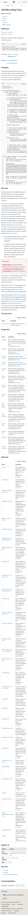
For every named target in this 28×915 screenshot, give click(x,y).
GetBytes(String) (5, 598)
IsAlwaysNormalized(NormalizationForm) (8, 814)
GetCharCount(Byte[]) (7, 623)
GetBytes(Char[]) (5, 561)
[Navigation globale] (1, 2)
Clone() (3, 467)
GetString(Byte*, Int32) (7, 779)
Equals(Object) (5, 479)
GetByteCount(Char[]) (7, 501)
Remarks (4, 20)
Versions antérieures (5, 904)
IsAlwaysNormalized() (6, 799)
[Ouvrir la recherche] (18, 2)
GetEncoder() (5, 708)
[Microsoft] (14, 2)
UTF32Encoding (17, 227)
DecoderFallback (21, 301)
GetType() (4, 793)
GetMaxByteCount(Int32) (7, 728)
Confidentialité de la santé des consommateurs (12, 908)
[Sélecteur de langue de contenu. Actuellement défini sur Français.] (4, 891)
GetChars (17, 289)
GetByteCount (7, 275)
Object (9, 54)
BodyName (4, 339)
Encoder (6, 872)
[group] (14, 48)
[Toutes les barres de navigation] (2, 5)
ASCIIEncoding (7, 77)
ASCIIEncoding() (5, 323)
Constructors (5, 22)
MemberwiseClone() (6, 830)
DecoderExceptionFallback (8, 305)
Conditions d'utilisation (6, 910)
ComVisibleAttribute (12, 63)
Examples (4, 18)
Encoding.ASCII (9, 214)
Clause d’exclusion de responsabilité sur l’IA (11, 902)
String (21, 535)
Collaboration (20, 904)
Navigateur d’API (9, 5)
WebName (4, 437)
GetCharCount (11, 285)
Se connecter (24, 2)
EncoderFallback (11, 301)
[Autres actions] (25, 5)
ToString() (4, 836)
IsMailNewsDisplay (3, 405)
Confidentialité (4, 906)
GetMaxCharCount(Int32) (8, 737)
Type (21, 793)
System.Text (10, 32)
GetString (3, 291)
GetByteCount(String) (7, 529)
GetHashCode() (5, 719)
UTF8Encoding (18, 225)
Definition (4, 16)
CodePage (4, 349)
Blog (13, 904)
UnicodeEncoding (5, 227)
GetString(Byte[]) (5, 766)
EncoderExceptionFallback (14, 303)
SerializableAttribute (12, 60)
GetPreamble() (5, 748)
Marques (3, 913)
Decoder (6, 870)
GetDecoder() (5, 699)
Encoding (15, 54)
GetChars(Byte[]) (5, 672)
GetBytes (13, 280)
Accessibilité (16, 910)
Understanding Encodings (10, 874)
